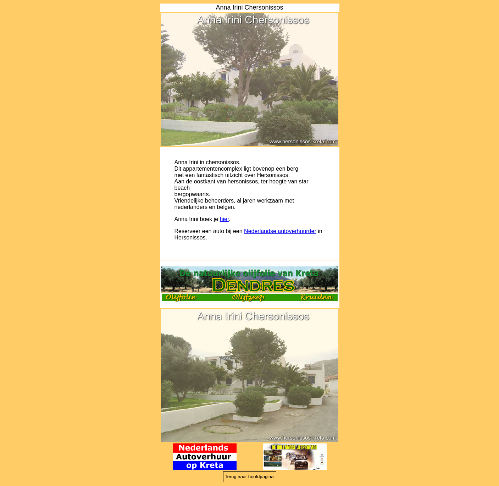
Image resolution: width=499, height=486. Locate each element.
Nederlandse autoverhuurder (280, 231)
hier (224, 219)
